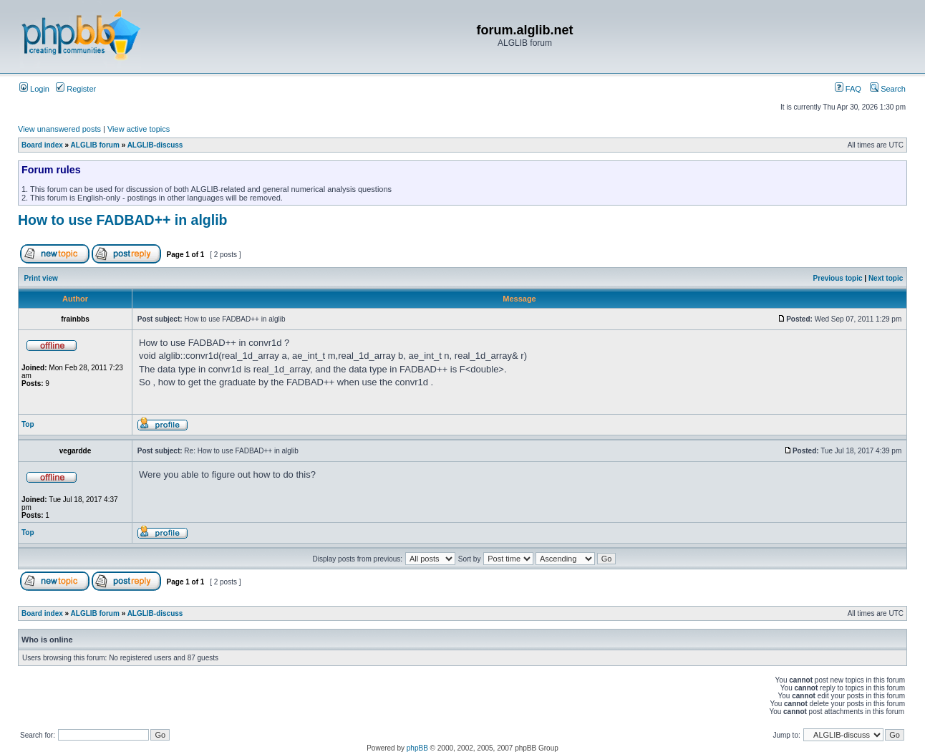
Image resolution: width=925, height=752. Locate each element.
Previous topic (838, 278)
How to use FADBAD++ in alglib (123, 220)
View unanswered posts (59, 129)
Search (888, 89)
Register (76, 89)
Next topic (885, 278)
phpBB (417, 748)
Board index (42, 145)
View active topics (138, 129)
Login (34, 89)
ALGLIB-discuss (155, 145)
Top (27, 424)
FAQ (848, 89)
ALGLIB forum (95, 145)
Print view (41, 278)
